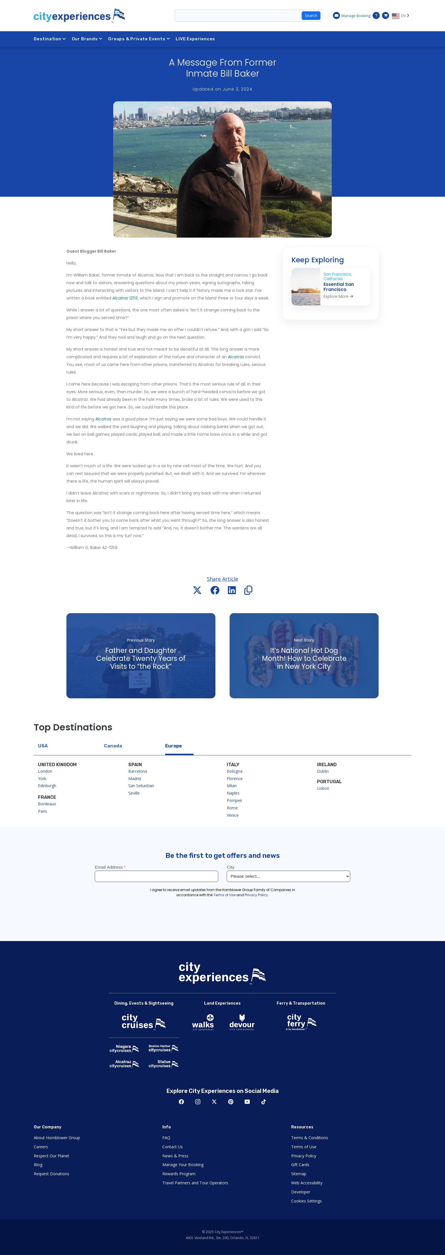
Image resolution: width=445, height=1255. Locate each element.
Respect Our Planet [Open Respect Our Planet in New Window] (51, 1155)
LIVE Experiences (195, 38)
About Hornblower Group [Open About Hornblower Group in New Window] (57, 1137)
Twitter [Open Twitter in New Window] (214, 1101)
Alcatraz (236, 357)
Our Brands (87, 38)
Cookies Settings (306, 1201)
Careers (41, 1146)
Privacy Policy (303, 1155)
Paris (42, 811)
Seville (134, 793)
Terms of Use (303, 1146)
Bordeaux (47, 803)
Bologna (234, 771)
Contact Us (172, 1146)
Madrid (134, 778)
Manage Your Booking (182, 1164)
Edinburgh (47, 785)
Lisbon (323, 788)
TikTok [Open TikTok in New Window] (263, 1101)
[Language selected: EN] (401, 16)
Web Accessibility (306, 1182)
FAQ (166, 1137)
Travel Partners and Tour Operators (195, 1182)
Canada (113, 746)
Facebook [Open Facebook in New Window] (181, 1101)
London (45, 771)
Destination (50, 38)
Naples (233, 793)
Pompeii (234, 800)
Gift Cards (300, 1164)
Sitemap (298, 1173)
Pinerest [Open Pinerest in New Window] (230, 1101)
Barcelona (137, 771)
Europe (173, 746)
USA (43, 746)
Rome (232, 807)
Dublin (323, 771)
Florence (235, 778)
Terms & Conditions (309, 1137)
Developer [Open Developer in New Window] (300, 1192)
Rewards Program (179, 1173)
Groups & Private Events (139, 38)
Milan (232, 785)
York (42, 778)
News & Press (175, 1155)
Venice (233, 815)
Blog (38, 1164)
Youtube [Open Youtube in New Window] (247, 1101)
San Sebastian (141, 785)
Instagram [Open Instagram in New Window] (197, 1101)
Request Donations (51, 1173)
